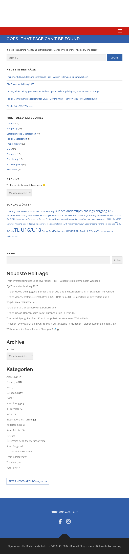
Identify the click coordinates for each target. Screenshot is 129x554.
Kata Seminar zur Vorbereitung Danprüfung (31, 307)
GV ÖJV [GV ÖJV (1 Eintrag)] (10, 219)
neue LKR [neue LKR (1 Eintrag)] (63, 224)
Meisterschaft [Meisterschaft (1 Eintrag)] (53, 224)
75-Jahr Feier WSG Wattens (20, 105)
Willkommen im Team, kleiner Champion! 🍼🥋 (33, 329)
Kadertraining (14, 424)
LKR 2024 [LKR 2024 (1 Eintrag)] (10, 224)
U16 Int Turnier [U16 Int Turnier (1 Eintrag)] (80, 231)
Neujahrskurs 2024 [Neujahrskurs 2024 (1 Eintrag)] (76, 224)
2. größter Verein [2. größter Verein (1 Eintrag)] (19, 211)
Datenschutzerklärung (108, 546)
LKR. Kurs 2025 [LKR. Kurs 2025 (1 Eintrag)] (114, 219)
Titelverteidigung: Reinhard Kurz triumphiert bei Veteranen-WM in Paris (47, 318)
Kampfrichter (14, 430)
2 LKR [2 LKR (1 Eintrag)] (9, 211)
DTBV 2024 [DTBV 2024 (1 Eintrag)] (32, 215)
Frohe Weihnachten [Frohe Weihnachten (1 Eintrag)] (105, 215)
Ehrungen (11, 154)
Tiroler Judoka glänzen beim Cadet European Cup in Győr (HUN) (42, 313)
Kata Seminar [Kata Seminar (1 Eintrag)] (85, 219)
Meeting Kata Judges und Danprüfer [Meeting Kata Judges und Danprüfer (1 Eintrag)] (30, 224)
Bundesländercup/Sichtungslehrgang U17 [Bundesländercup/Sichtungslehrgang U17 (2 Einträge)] (84, 211)
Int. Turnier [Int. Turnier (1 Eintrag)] (30, 219)
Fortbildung (12, 159)
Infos (9, 149)
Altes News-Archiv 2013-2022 (28, 481)
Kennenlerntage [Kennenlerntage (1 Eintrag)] (98, 219)
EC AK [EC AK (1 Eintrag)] (39, 215)
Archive (10, 349)
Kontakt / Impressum (82, 546)
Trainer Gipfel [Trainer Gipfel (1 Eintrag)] (48, 231)
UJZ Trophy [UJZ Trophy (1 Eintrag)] (92, 231)
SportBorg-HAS (14, 164)
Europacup (12, 128)
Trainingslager (13, 143)
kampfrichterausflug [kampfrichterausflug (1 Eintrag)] (69, 219)
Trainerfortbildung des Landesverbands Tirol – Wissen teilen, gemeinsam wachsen (47, 76)
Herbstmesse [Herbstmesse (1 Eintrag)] (19, 219)
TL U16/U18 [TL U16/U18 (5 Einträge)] (27, 230)
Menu (119, 30)
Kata (9, 435)
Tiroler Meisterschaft (17, 138)
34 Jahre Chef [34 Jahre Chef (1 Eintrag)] (33, 211)
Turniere (11, 123)
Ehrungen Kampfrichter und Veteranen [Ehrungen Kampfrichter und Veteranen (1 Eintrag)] (60, 215)
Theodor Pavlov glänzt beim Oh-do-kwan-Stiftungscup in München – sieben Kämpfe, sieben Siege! (62, 323)
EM (8, 387)
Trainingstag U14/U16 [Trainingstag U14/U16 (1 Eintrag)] (63, 231)
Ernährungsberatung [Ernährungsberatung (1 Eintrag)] (87, 215)
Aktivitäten (12, 169)
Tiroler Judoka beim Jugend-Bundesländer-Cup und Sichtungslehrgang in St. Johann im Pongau (53, 91)
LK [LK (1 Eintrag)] (106, 219)
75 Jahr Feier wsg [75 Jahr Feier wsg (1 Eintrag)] (46, 211)
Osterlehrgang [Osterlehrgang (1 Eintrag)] (91, 224)
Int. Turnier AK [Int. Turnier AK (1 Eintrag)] (41, 219)
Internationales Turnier (20, 419)
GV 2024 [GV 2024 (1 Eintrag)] (117, 215)
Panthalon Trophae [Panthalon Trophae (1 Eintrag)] (106, 224)
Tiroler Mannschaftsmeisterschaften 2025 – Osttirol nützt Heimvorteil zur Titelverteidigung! (52, 98)
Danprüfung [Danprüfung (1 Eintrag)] (21, 215)
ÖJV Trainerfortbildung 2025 (20, 84)
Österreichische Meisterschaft (21, 133)
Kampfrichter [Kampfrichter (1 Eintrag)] (54, 219)
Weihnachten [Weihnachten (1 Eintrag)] (12, 236)
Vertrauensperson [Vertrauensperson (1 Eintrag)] (105, 231)
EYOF (9, 398)
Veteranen (12, 467)
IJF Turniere (13, 408)
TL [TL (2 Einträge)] (116, 223)
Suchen (11, 253)
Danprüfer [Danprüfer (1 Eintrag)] (11, 215)
